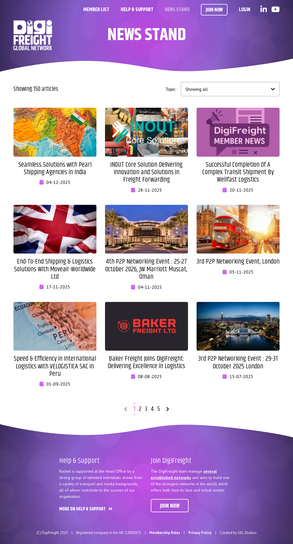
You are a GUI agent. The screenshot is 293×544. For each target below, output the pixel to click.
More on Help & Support (82, 509)
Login (244, 10)
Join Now (214, 10)
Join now (169, 506)
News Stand (177, 10)
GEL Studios (247, 532)
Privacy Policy (199, 532)
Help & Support (137, 10)
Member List (96, 10)
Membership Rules (164, 532)
